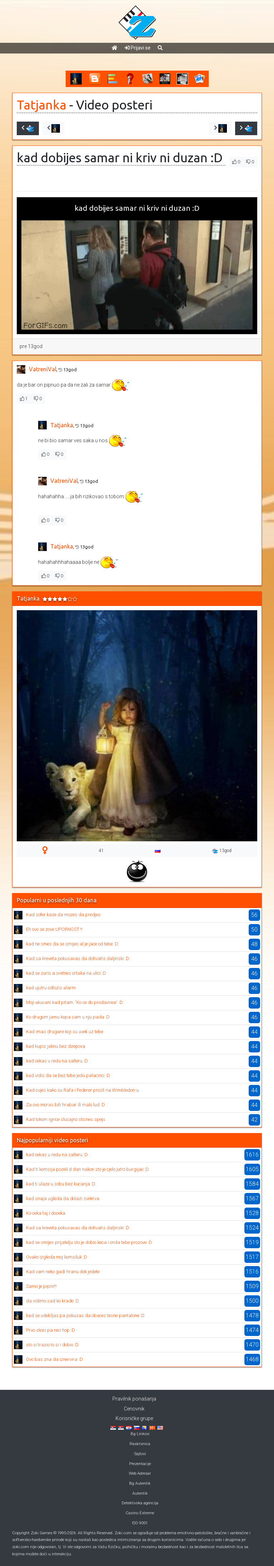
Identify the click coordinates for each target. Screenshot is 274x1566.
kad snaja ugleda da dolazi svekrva (62, 1198)
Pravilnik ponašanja (134, 1399)
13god (222, 851)
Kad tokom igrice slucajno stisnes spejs (65, 1119)
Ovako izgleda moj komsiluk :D (56, 1257)
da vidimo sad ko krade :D (52, 1301)
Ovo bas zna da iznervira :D (54, 1359)
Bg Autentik (140, 1483)
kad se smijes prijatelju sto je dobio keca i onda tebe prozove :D (89, 1242)
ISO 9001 (140, 1523)
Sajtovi (140, 1454)
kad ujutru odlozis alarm (51, 987)
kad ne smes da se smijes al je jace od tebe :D (72, 944)
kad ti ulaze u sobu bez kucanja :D (60, 1184)
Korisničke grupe (134, 1418)
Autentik (140, 1493)
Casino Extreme (140, 1513)
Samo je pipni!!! (41, 1286)
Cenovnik (134, 1409)
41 (101, 850)
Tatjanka (41, 105)
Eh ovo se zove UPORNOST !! (54, 929)
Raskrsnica (140, 1444)
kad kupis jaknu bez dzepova (55, 1046)
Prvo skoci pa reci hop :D (50, 1330)
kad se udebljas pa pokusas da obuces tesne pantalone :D (85, 1315)
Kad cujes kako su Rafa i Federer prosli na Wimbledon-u (82, 1090)
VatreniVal (42, 369)
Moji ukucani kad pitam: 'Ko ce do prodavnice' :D (74, 1002)
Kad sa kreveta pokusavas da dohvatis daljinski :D (77, 958)
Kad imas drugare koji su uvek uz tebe (64, 1031)
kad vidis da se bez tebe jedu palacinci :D (68, 1075)
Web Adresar (140, 1473)
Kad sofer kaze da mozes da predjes (63, 914)
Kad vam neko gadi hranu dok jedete (63, 1271)
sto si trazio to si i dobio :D (52, 1344)
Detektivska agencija (140, 1503)
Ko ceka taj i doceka (45, 1213)
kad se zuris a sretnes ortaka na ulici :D (66, 973)
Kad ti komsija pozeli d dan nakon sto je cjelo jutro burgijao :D (87, 1169)
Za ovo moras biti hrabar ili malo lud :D (65, 1104)
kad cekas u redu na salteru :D (57, 1060)
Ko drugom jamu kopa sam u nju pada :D (68, 1017)
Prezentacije (140, 1464)
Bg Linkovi (140, 1434)
